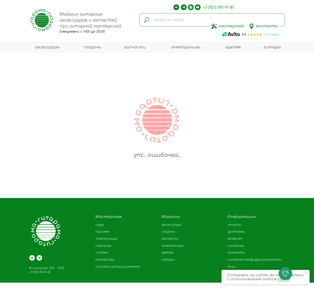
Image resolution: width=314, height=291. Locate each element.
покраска (103, 245)
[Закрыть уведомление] (306, 273)
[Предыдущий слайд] (10, 181)
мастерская (231, 26)
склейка (101, 252)
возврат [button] (235, 238)
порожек (102, 231)
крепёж (233, 47)
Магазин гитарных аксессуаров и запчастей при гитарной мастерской (90, 20)
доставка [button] (236, 231)
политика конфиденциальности (254, 259)
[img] (214, 26)
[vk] (32, 258)
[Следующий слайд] (304, 181)
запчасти (135, 47)
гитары (272, 47)
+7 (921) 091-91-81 (218, 8)
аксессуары (47, 47)
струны (92, 47)
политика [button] (236, 245)
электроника (185, 47)
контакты (267, 26)
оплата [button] (234, 224)
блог (231, 266)
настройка (104, 259)
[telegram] (39, 258)
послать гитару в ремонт (117, 266)
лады (99, 224)
